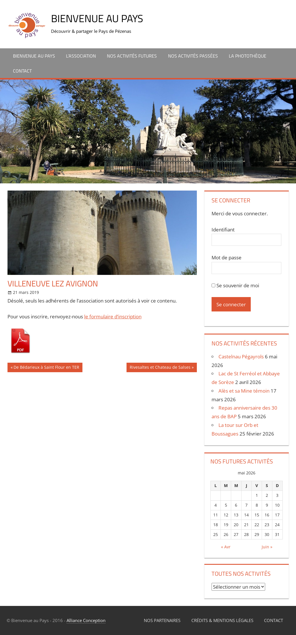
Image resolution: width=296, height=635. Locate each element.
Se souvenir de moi (235, 285)
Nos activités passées (193, 55)
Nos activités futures (132, 55)
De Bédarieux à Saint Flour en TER (46, 368)
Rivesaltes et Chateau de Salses (160, 368)
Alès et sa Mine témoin (243, 390)
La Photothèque (247, 55)
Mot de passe (227, 257)
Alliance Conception (86, 620)
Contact (22, 70)
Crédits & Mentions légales (222, 620)
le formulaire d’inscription (113, 316)
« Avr (226, 547)
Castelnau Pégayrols (241, 356)
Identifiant (223, 229)
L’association (81, 55)
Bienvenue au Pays (97, 18)
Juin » (267, 547)
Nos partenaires (162, 620)
